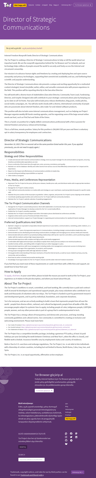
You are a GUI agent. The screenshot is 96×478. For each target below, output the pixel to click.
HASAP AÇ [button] (23, 447)
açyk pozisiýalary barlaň (32, 48)
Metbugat (68, 412)
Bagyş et (56, 5)
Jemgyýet (45, 5)
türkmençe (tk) (66, 5)
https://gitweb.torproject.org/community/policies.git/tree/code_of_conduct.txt (47, 325)
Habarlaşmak (69, 409)
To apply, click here (12, 275)
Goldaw (37, 5)
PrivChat (68, 415)
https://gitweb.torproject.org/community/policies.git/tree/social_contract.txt (45, 327)
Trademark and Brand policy (32, 475)
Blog (50, 5)
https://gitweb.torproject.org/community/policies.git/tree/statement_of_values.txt (50, 329)
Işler (66, 404)
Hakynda (31, 5)
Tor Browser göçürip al (83, 5)
